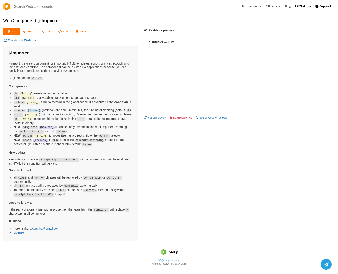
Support (323, 6)
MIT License (273, 6)
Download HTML (181, 117)
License (19, 232)
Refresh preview (155, 117)
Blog (288, 6)
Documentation (252, 6)
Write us (303, 6)
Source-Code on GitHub (211, 117)
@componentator (169, 260)
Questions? (20, 40)
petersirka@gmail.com (44, 228)
